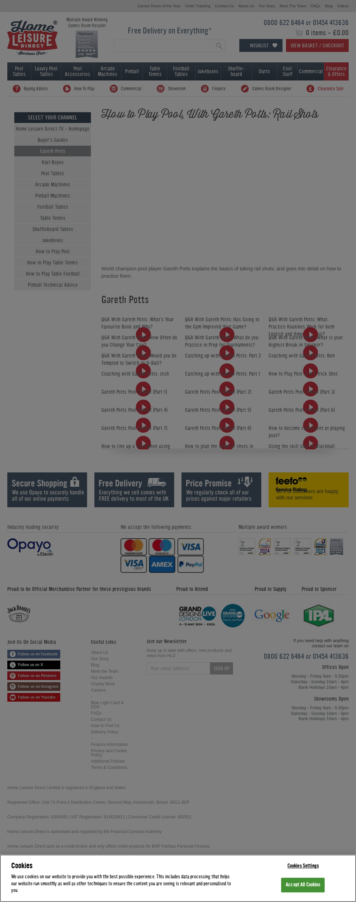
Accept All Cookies (303, 885)
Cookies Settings (303, 866)
